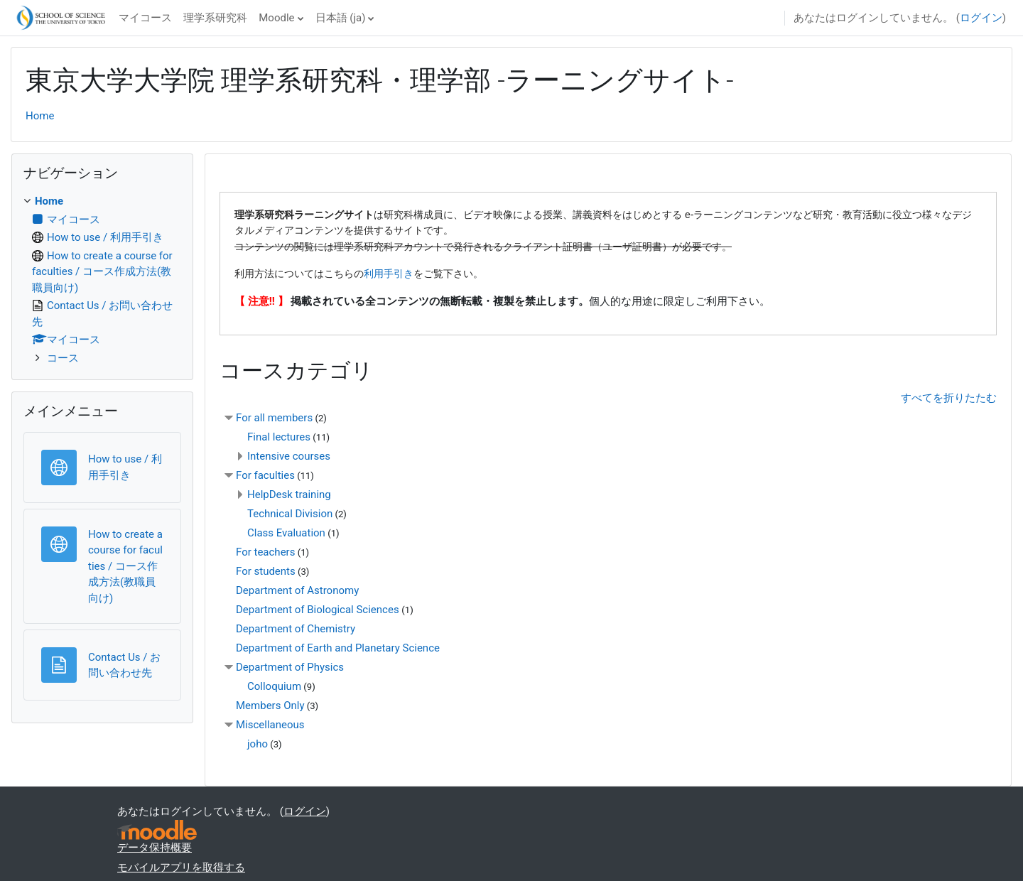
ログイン (981, 17)
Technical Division (289, 513)
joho (257, 743)
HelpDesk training (289, 494)
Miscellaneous (270, 724)
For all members (274, 417)
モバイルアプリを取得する (181, 867)
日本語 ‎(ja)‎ (340, 17)
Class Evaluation (286, 532)
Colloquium (274, 686)
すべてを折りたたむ (949, 397)
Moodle (276, 17)
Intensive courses (288, 456)
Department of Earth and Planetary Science (338, 648)
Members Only (270, 705)
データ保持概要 (154, 847)
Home (40, 115)
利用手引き (388, 273)
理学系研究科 (215, 17)
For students (266, 571)
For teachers (265, 552)
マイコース (145, 17)
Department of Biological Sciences (318, 609)
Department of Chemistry (295, 628)
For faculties (265, 475)
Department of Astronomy (297, 590)
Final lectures (278, 437)
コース (63, 358)
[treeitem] (102, 279)
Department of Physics (290, 667)
